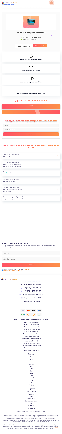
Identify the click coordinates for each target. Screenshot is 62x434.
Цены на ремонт (31, 391)
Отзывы (31, 396)
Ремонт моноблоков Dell (31, 336)
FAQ (31, 403)
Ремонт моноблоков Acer (31, 322)
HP (31, 361)
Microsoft (31, 380)
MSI (31, 366)
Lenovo (31, 364)
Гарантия (31, 394)
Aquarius (31, 373)
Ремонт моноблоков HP (31, 327)
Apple (31, 368)
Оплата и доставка (31, 401)
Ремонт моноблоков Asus (31, 324)
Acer (31, 357)
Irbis (31, 376)
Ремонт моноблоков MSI (31, 331)
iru (31, 382)
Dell (31, 371)
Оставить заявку (40, 45)
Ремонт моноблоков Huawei (31, 343)
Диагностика (31, 399)
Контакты (31, 406)
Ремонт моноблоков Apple (31, 334)
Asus (31, 359)
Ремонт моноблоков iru (31, 348)
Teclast (31, 385)
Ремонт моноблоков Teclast (31, 350)
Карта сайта (31, 408)
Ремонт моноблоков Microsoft (31, 345)
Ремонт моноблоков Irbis (31, 341)
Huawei (31, 378)
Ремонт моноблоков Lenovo (31, 329)
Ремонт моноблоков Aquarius (31, 338)
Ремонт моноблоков (25, 7)
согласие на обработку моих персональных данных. (16, 270)
